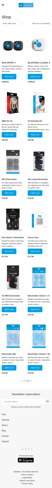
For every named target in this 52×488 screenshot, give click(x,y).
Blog (4, 430)
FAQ (4, 414)
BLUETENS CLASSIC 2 (39, 63)
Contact (5, 436)
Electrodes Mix (9, 354)
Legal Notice (27, 478)
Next (29, 380)
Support (5, 441)
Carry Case (33, 237)
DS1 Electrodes (9, 179)
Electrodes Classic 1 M (39, 354)
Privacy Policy (27, 484)
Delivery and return (27, 481)
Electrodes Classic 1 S (39, 296)
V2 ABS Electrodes (11, 296)
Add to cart (9, 77)
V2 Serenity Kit (35, 121)
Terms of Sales (27, 475)
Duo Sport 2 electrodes (13, 237)
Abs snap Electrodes (38, 179)
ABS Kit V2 (7, 121)
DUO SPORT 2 (9, 63)
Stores (5, 425)
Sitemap (5, 420)
